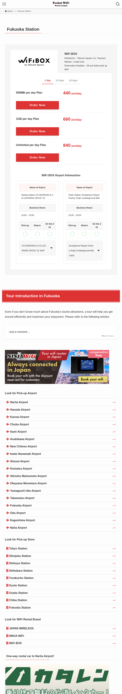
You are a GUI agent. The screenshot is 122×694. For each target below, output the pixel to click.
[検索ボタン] (118, 4)
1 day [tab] (47, 80)
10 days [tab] (60, 80)
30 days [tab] (73, 80)
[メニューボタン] (4, 4)
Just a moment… (19, 331)
